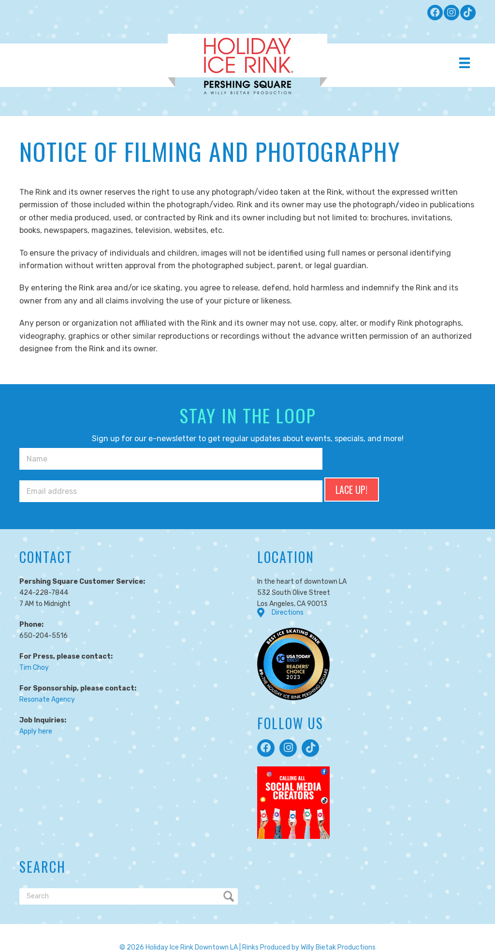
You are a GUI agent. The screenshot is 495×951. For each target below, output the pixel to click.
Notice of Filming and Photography (302, 925)
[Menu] (464, 63)
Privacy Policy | (52, 925)
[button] (435, 12)
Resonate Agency (47, 664)
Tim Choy (34, 632)
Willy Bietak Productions (338, 912)
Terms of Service (104, 925)
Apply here (35, 696)
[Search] (128, 861)
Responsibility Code (212, 925)
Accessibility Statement (399, 925)
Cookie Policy (155, 925)
